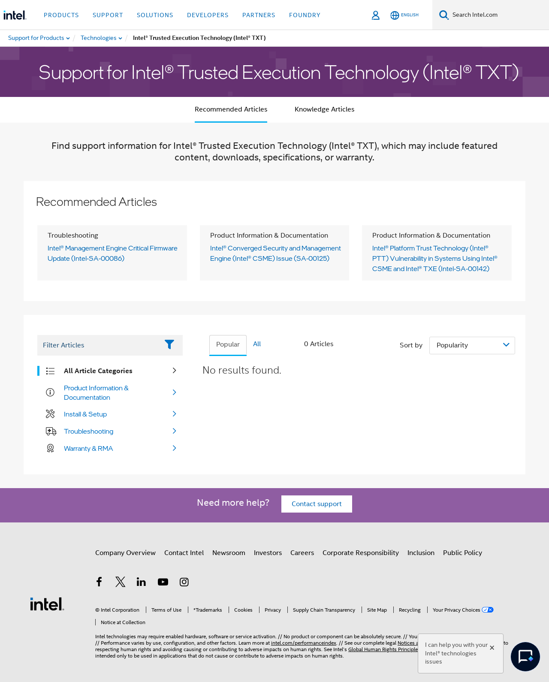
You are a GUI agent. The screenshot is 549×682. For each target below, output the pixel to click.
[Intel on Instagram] (184, 583)
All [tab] (257, 344)
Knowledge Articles (324, 109)
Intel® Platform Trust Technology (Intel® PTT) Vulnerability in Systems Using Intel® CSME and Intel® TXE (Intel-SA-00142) (435, 258)
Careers (302, 553)
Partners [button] (258, 15)
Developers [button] (208, 15)
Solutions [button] (155, 15)
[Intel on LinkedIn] (141, 583)
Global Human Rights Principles (384, 649)
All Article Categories (98, 370)
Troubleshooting (88, 431)
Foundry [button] (305, 15)
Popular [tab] (228, 344)
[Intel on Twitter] (120, 583)
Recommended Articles (231, 109)
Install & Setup (85, 414)
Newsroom (228, 553)
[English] (404, 15)
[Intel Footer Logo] (47, 603)
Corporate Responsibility (361, 553)
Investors (268, 553)
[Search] (444, 14)
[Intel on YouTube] (163, 583)
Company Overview (125, 553)
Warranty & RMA (88, 448)
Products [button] (61, 15)
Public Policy (462, 553)
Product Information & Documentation (96, 392)
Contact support (317, 504)
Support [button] (108, 15)
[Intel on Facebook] (99, 583)
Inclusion (420, 553)
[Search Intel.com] (499, 15)
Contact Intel (184, 553)
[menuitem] (99, 38)
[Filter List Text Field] (98, 345)
